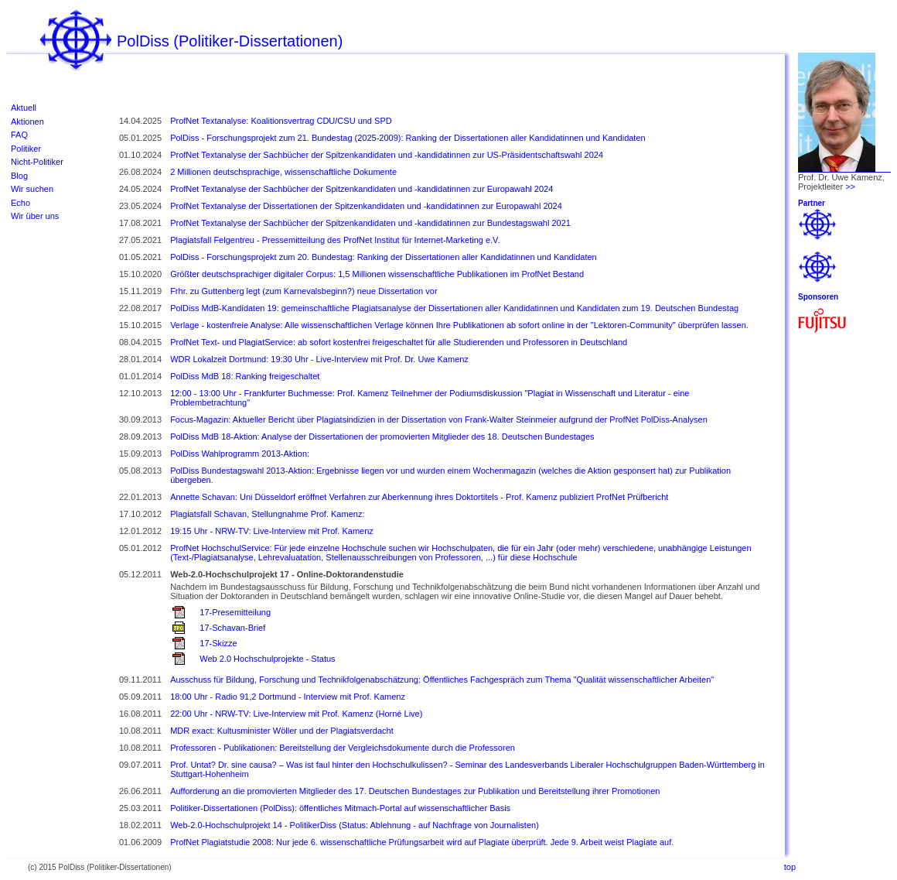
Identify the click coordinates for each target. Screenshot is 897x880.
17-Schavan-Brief (232, 627)
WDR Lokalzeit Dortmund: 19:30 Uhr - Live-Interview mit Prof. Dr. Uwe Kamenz (319, 359)
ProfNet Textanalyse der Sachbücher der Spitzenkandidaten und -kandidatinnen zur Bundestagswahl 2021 (370, 223)
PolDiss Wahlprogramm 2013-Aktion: (239, 453)
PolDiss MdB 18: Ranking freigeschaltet (244, 376)
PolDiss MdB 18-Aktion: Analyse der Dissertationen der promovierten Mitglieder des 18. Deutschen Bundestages (382, 436)
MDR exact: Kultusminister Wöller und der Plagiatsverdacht (282, 730)
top (790, 866)
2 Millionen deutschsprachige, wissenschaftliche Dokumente (283, 171)
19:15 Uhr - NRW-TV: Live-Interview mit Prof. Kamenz (271, 531)
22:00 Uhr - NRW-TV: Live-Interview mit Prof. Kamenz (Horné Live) (296, 713)
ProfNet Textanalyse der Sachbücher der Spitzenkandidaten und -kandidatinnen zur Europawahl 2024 (361, 188)
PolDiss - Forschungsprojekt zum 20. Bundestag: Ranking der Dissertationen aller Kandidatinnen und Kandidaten (383, 257)
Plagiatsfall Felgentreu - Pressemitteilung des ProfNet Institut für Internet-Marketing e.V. (335, 240)
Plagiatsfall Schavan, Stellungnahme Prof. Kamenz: (267, 514)
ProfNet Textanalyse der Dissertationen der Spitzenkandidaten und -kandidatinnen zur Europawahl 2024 (366, 206)
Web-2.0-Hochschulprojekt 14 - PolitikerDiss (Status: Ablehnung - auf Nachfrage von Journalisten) (354, 825)
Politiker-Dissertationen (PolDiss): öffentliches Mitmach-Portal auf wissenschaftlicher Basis (340, 808)
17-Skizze (218, 643)
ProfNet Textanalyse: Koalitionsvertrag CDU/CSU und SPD (281, 120)
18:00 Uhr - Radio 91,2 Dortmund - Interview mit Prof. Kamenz (287, 696)
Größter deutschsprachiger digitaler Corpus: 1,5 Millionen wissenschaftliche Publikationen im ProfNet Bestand (377, 274)
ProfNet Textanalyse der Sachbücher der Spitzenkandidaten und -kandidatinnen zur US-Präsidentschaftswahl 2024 (386, 154)
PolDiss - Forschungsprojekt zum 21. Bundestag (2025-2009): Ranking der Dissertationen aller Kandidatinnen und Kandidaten (408, 137)
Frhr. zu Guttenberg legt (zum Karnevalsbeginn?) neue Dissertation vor (303, 291)
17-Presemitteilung (235, 612)
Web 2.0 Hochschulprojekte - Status (267, 658)
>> (850, 186)
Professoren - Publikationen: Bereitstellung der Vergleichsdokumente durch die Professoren (342, 747)
